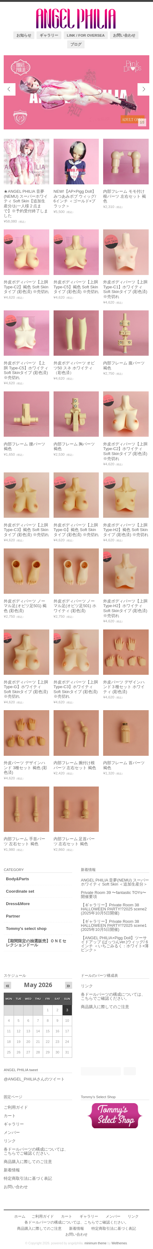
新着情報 (12, 1170)
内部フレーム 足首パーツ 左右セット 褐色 (74, 841)
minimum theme (96, 1243)
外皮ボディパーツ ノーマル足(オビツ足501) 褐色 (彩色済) (25, 606)
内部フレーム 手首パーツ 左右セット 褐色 (24, 841)
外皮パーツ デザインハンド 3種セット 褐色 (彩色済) (25, 767)
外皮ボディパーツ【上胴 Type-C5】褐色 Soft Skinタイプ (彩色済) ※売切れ (76, 287)
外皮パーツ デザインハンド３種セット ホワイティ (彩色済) (124, 687)
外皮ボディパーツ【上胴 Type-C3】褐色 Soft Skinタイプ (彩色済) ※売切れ (26, 530)
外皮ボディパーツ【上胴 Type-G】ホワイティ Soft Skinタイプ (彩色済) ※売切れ (26, 689)
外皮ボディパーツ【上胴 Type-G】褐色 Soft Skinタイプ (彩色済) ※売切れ (76, 530)
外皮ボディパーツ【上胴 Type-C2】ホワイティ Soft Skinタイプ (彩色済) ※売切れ (125, 451)
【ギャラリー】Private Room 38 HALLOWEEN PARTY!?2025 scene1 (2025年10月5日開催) (114, 925)
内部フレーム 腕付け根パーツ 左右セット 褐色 (75, 765)
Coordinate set (20, 891)
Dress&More (18, 903)
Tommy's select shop (26, 928)
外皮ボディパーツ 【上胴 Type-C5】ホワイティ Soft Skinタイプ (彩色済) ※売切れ (26, 370)
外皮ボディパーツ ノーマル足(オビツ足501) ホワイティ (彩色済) (75, 606)
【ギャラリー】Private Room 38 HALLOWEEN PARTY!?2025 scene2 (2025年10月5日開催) (114, 909)
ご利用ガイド (16, 1107)
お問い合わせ (124, 35)
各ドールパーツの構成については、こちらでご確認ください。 (113, 996)
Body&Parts (17, 879)
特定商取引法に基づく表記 (28, 1178)
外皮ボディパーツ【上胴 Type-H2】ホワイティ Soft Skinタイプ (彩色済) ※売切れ (125, 608)
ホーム (19, 1216)
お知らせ (23, 35)
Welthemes (119, 1243)
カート (10, 1115)
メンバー (12, 1132)
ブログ (75, 44)
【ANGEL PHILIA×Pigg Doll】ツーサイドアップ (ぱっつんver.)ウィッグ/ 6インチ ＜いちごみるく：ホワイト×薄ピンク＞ (115, 944)
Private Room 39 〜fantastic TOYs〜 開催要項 (113, 894)
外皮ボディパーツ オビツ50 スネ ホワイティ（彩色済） (74, 368)
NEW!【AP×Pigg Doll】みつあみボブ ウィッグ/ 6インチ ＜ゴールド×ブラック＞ (75, 198)
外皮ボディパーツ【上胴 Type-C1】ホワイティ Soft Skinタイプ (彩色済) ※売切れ (125, 289)
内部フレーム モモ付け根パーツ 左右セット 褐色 (124, 196)
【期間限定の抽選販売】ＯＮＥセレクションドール (36, 943)
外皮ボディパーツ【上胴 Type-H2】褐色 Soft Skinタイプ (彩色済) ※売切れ (125, 530)
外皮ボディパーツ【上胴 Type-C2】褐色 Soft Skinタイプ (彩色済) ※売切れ (26, 287)
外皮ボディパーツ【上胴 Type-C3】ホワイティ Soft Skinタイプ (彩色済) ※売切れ (76, 689)
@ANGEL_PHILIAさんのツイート (34, 1079)
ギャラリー (49, 35)
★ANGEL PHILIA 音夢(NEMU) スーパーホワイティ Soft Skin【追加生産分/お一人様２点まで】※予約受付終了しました (26, 203)
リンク (87, 986)
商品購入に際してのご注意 (105, 1006)
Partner (13, 916)
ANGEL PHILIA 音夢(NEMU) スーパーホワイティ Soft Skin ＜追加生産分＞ (115, 882)
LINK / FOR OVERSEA (86, 35)
